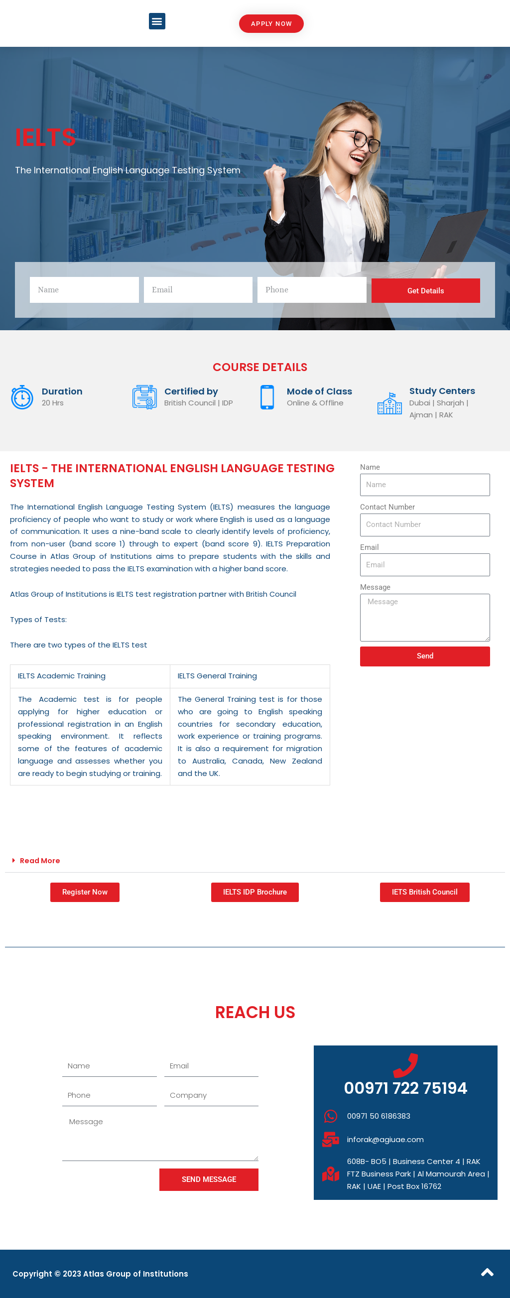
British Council (271, 594)
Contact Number (387, 507)
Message (375, 587)
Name (370, 467)
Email (369, 547)
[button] (157, 21)
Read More (41, 860)
